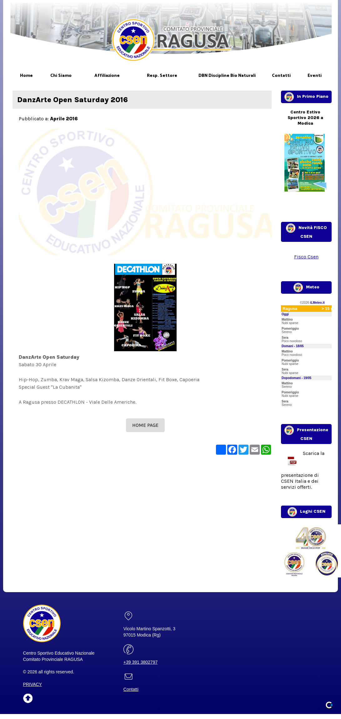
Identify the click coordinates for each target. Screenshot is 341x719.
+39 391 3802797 (140, 662)
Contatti (130, 689)
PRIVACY (32, 684)
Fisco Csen (306, 257)
